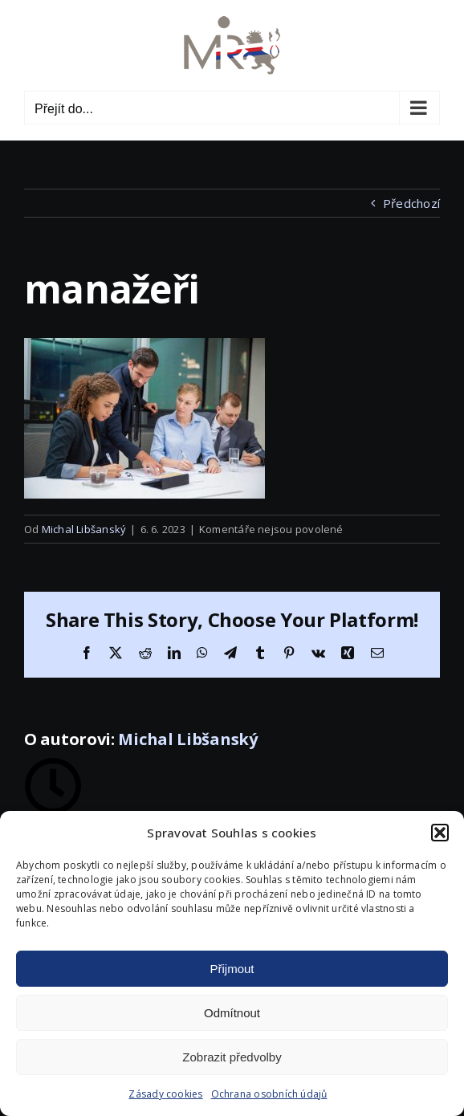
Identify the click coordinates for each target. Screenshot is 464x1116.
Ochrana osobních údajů (269, 1094)
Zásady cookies (165, 1094)
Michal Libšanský (84, 529)
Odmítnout (232, 1013)
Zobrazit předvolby (231, 1057)
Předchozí (411, 203)
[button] (440, 833)
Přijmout (232, 968)
